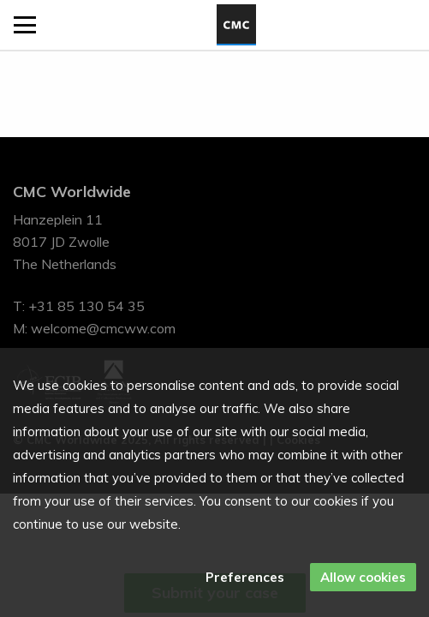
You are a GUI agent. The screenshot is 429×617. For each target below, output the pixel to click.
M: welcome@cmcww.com (94, 328)
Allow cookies (363, 577)
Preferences (245, 577)
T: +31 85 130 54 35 (79, 305)
